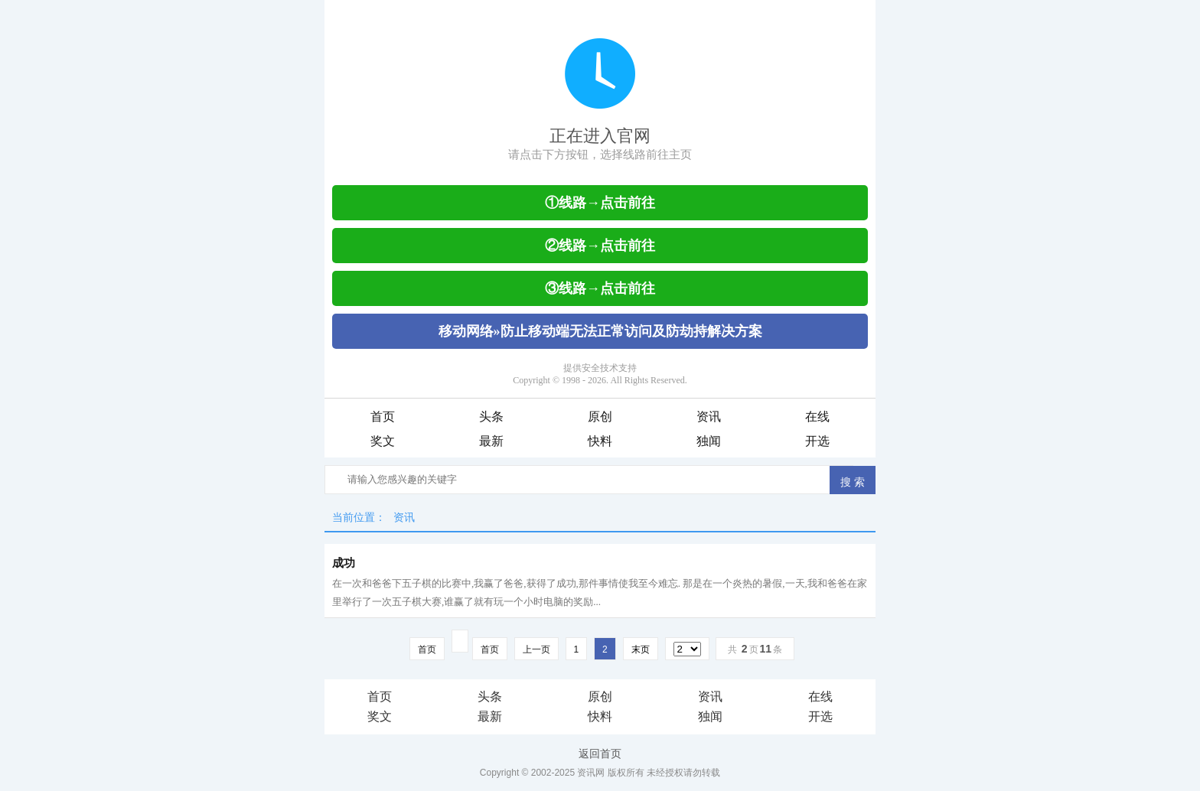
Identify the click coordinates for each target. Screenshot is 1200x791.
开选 (817, 441)
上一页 (536, 649)
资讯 (708, 416)
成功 (343, 563)
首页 (382, 416)
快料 (600, 441)
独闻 (708, 441)
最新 (491, 441)
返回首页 (600, 753)
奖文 (382, 441)
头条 (491, 416)
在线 (817, 416)
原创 (600, 416)
